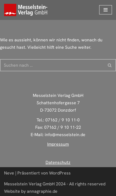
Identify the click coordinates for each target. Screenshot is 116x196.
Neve (9, 173)
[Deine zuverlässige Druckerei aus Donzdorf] (27, 10)
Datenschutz (58, 162)
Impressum (58, 144)
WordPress (60, 173)
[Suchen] (52, 65)
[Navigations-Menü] (105, 9)
